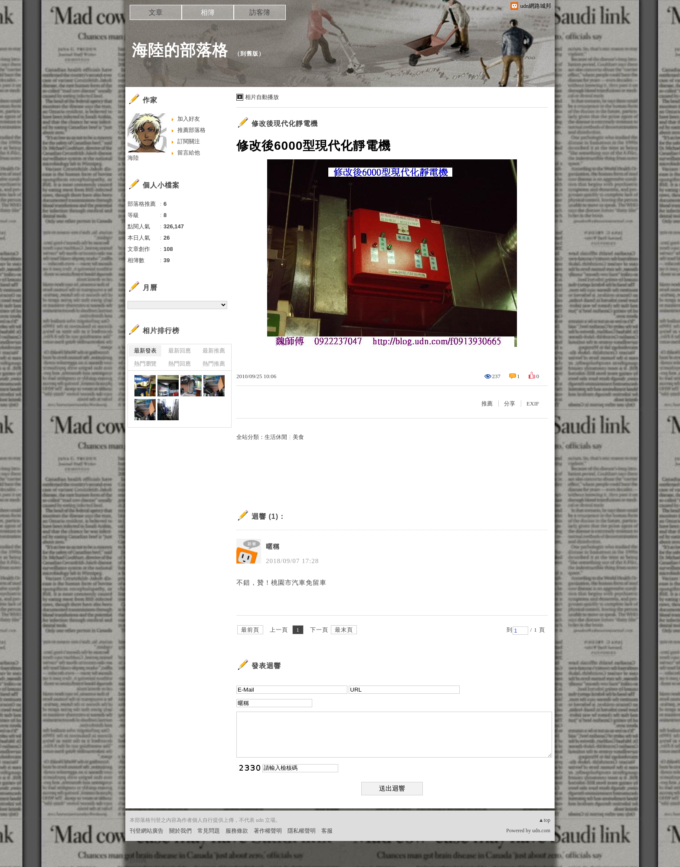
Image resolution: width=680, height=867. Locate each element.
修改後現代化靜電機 (285, 123)
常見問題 (208, 830)
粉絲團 (138, 860)
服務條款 (237, 830)
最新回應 (179, 350)
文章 (156, 12)
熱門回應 (179, 363)
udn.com (541, 830)
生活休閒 (276, 437)
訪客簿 (259, 12)
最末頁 (344, 629)
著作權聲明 (268, 830)
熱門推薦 (214, 363)
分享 (509, 403)
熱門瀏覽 (145, 363)
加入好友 (188, 118)
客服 (327, 830)
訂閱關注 (188, 141)
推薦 (487, 403)
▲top (544, 820)
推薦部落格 (191, 130)
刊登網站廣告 (146, 830)
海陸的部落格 (180, 50)
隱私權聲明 (302, 830)
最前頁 (250, 629)
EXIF (532, 403)
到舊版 (249, 53)
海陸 (133, 158)
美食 (298, 437)
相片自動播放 (262, 97)
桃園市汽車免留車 (299, 582)
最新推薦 (214, 350)
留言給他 (188, 152)
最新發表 (145, 350)
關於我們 (180, 830)
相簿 (208, 12)
